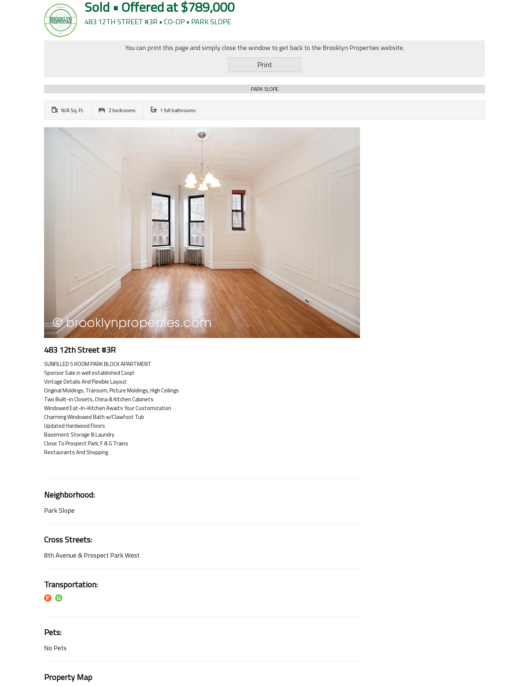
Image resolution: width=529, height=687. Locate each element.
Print (264, 64)
